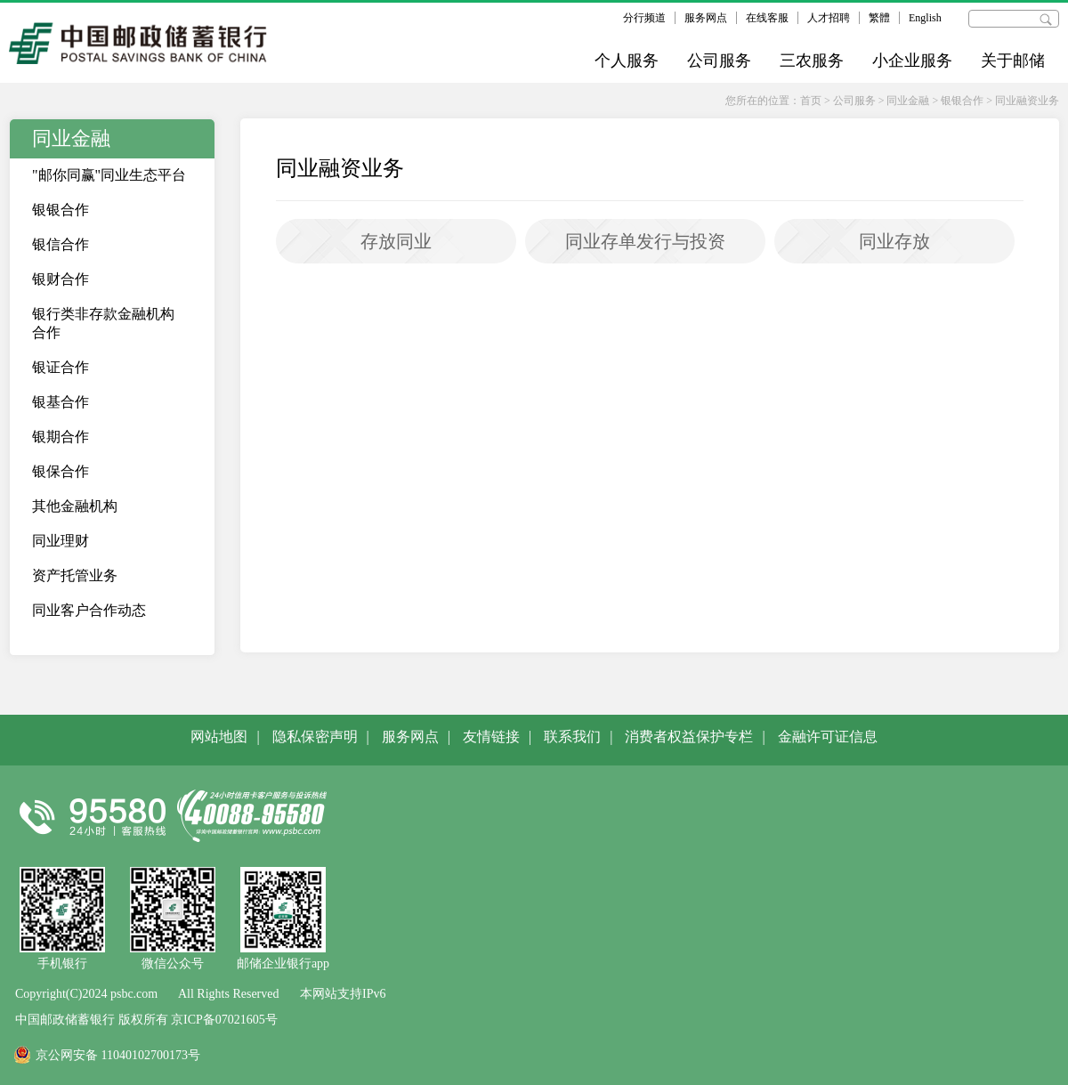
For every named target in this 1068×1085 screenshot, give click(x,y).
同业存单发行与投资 (645, 241)
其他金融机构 (74, 506)
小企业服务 (912, 60)
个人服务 (627, 60)
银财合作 (60, 279)
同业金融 (907, 100)
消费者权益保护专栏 (689, 736)
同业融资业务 (1027, 100)
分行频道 (644, 18)
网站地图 (218, 736)
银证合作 (60, 367)
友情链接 (491, 736)
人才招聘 (828, 18)
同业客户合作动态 (89, 610)
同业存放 (894, 241)
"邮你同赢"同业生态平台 (109, 174)
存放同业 (396, 241)
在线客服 (767, 18)
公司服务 (719, 60)
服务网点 (705, 18)
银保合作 (60, 471)
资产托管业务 (74, 575)
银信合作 (60, 244)
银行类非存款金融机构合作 (103, 323)
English (925, 18)
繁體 (879, 18)
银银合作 (962, 100)
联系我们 (572, 736)
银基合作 (60, 401)
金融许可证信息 (828, 736)
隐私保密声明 (315, 736)
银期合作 (60, 436)
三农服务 (812, 60)
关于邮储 (1013, 60)
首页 (810, 100)
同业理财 (60, 540)
